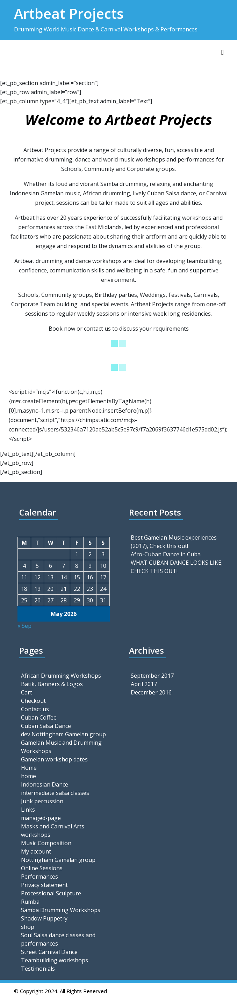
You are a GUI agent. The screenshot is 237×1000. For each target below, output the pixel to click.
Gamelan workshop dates (54, 759)
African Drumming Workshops (61, 675)
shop (27, 927)
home (28, 776)
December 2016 (151, 692)
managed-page (41, 818)
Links (28, 809)
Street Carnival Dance (49, 952)
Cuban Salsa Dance (46, 726)
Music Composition (46, 843)
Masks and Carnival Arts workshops (52, 830)
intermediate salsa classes (55, 793)
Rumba (30, 901)
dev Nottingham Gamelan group (63, 734)
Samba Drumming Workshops (60, 910)
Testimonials (38, 968)
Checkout (33, 701)
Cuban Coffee (39, 717)
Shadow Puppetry (44, 918)
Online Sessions (42, 868)
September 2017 (152, 675)
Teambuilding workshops (54, 960)
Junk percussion (42, 801)
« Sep (24, 626)
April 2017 (144, 684)
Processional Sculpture (51, 893)
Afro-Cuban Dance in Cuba (166, 554)
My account (36, 851)
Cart (26, 692)
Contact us (35, 709)
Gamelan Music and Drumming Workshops (61, 747)
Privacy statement (44, 885)
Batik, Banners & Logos (52, 684)
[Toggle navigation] (222, 52)
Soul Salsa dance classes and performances (58, 939)
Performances (39, 876)
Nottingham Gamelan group (58, 860)
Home (29, 768)
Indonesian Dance (44, 784)
